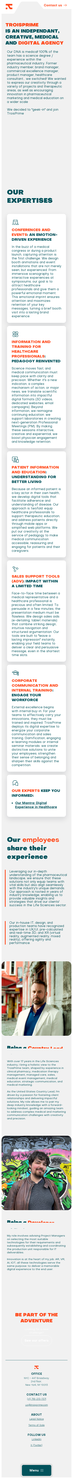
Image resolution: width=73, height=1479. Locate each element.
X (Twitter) (36, 1445)
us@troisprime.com (36, 1405)
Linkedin (36, 1439)
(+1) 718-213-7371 (36, 1399)
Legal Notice (36, 1419)
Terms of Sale (36, 1425)
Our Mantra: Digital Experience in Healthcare (36, 805)
